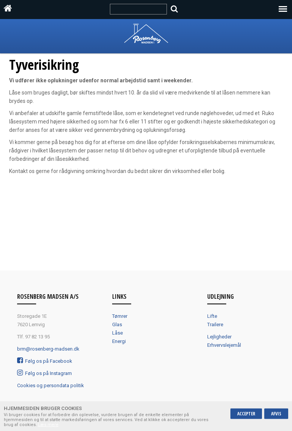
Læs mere (48, 424)
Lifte (212, 316)
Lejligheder (219, 337)
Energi (119, 341)
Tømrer (119, 316)
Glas (117, 324)
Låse (117, 333)
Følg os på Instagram (44, 373)
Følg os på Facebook (44, 361)
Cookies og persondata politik (50, 385)
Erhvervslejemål (224, 345)
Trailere (215, 324)
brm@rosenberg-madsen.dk (48, 349)
